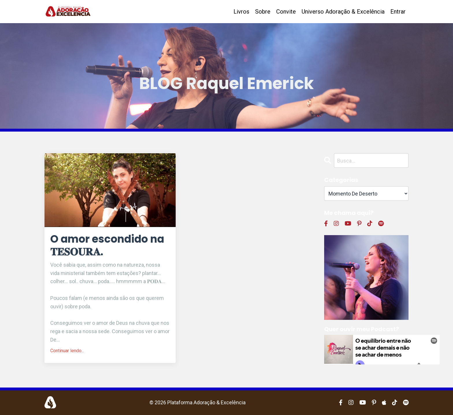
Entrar (398, 11)
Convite (286, 11)
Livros (241, 11)
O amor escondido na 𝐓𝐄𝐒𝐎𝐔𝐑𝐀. (107, 245)
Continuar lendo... (67, 350)
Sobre (262, 11)
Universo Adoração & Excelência (343, 11)
